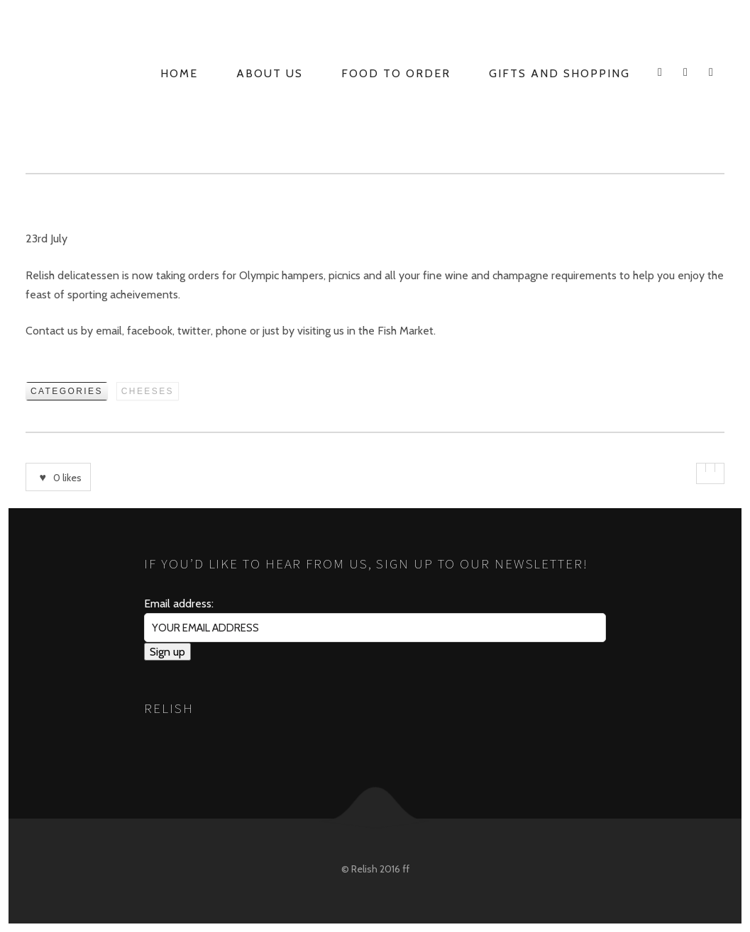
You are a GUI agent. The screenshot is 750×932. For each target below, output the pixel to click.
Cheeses (147, 391)
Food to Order (396, 73)
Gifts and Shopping (559, 73)
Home (179, 73)
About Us (269, 73)
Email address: (179, 603)
